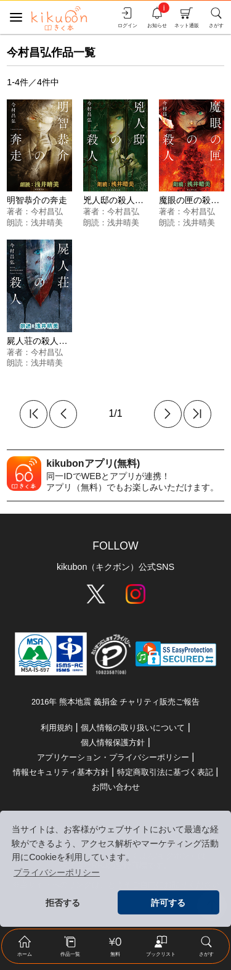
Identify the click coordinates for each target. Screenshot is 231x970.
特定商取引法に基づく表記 (165, 772)
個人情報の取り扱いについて (133, 727)
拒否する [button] (63, 903)
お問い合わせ (116, 787)
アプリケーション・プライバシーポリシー (113, 757)
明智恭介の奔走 (37, 200)
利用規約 (57, 727)
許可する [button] (168, 903)
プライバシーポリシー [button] (57, 872)
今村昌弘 (47, 211)
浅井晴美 (47, 222)
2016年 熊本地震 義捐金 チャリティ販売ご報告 (115, 701)
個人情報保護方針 (113, 742)
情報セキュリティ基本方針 (61, 772)
